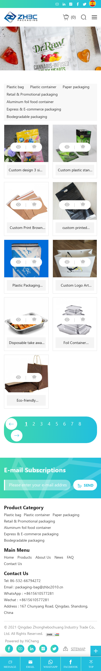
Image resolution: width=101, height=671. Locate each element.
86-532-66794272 (25, 581)
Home (9, 557)
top (91, 666)
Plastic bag (15, 87)
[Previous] (11, 424)
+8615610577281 (39, 593)
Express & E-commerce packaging (34, 109)
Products (24, 557)
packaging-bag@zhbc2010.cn (39, 587)
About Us (43, 557)
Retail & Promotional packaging (32, 94)
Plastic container (43, 87)
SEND (88, 485)
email (30, 666)
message (10, 666)
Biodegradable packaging (27, 116)
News (58, 557)
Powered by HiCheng (22, 641)
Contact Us (13, 564)
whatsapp (51, 666)
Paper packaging (76, 87)
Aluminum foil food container (30, 102)
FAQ (70, 557)
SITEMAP (78, 649)
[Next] (16, 435)
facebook (71, 666)
